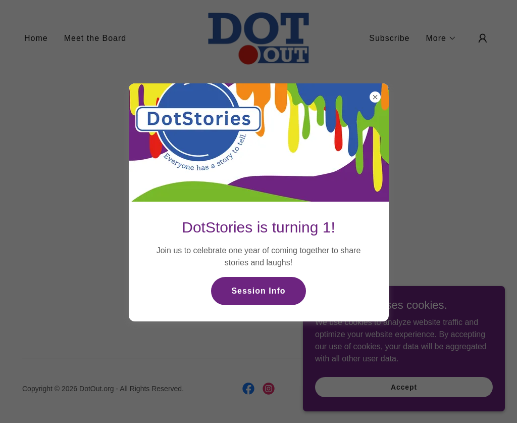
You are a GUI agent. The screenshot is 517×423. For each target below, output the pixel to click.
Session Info (258, 291)
